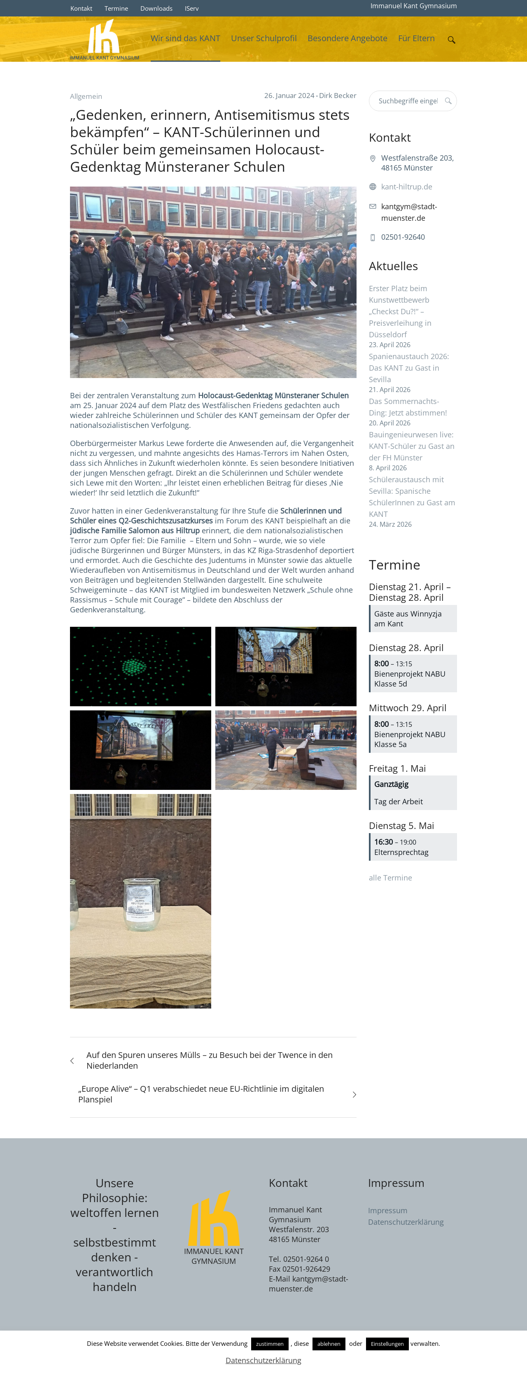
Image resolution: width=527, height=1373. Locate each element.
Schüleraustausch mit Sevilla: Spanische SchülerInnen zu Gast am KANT (412, 496)
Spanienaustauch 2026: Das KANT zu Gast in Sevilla (409, 367)
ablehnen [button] (328, 1343)
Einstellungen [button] (387, 1343)
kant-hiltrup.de (406, 186)
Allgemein (86, 96)
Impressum (388, 1210)
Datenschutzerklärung (406, 1222)
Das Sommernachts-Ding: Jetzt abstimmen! (408, 407)
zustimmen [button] (270, 1343)
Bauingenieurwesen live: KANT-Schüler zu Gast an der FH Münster (412, 446)
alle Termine (390, 878)
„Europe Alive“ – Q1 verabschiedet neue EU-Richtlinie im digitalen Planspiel (201, 1094)
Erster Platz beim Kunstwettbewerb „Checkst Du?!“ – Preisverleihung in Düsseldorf (400, 311)
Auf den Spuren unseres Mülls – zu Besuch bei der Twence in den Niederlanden (209, 1060)
